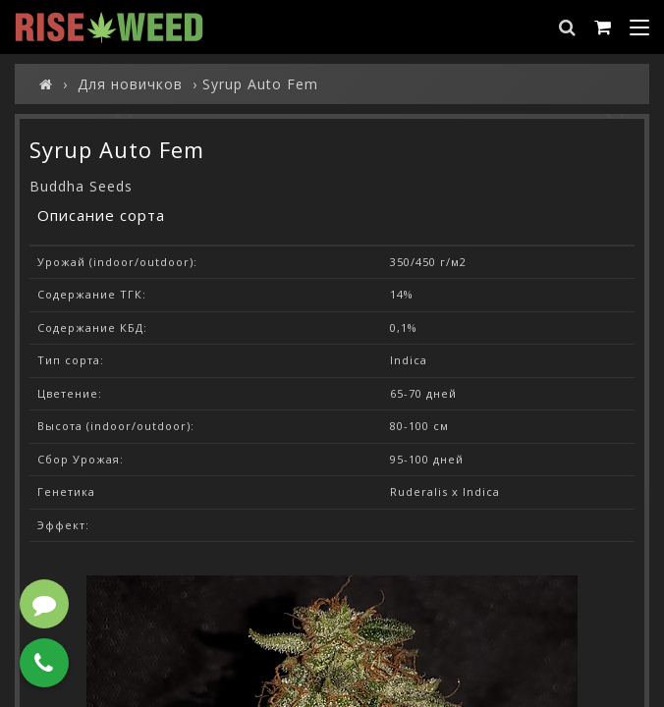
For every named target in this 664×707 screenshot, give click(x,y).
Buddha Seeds (81, 186)
